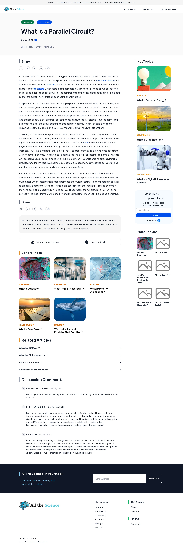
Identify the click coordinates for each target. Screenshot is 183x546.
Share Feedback (94, 242)
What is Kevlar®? (162, 275)
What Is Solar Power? (31, 328)
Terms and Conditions (39, 542)
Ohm (86, 142)
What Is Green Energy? (150, 139)
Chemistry (25, 284)
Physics (141, 95)
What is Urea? (161, 252)
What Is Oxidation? (30, 288)
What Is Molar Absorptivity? (69, 288)
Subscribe (154, 215)
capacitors (38, 88)
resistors (50, 84)
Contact (135, 511)
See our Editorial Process (45, 242)
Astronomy (100, 515)
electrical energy (105, 80)
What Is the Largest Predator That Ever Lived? (69, 330)
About (134, 507)
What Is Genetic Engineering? (99, 290)
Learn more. (130, 2)
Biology (94, 284)
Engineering (144, 134)
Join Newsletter (168, 9)
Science (99, 507)
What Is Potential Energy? (151, 100)
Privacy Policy (24, 542)
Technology (26, 325)
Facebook (136, 524)
